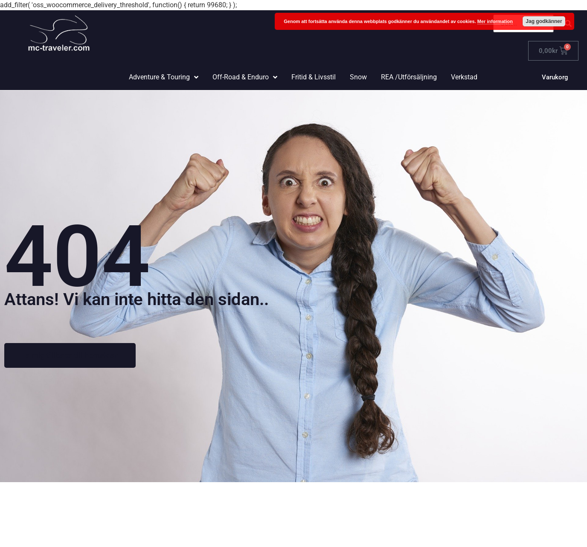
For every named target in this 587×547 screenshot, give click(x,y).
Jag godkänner (544, 21)
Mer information (495, 21)
